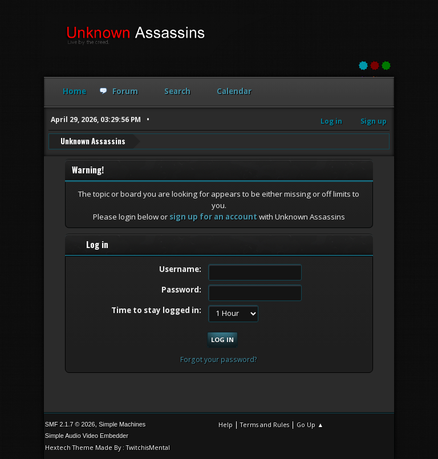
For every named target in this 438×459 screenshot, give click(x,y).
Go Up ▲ (310, 424)
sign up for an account (213, 217)
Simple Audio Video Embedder (86, 435)
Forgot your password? (218, 359)
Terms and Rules (264, 424)
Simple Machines (122, 424)
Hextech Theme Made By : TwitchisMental (107, 447)
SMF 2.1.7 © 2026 (70, 424)
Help (225, 424)
